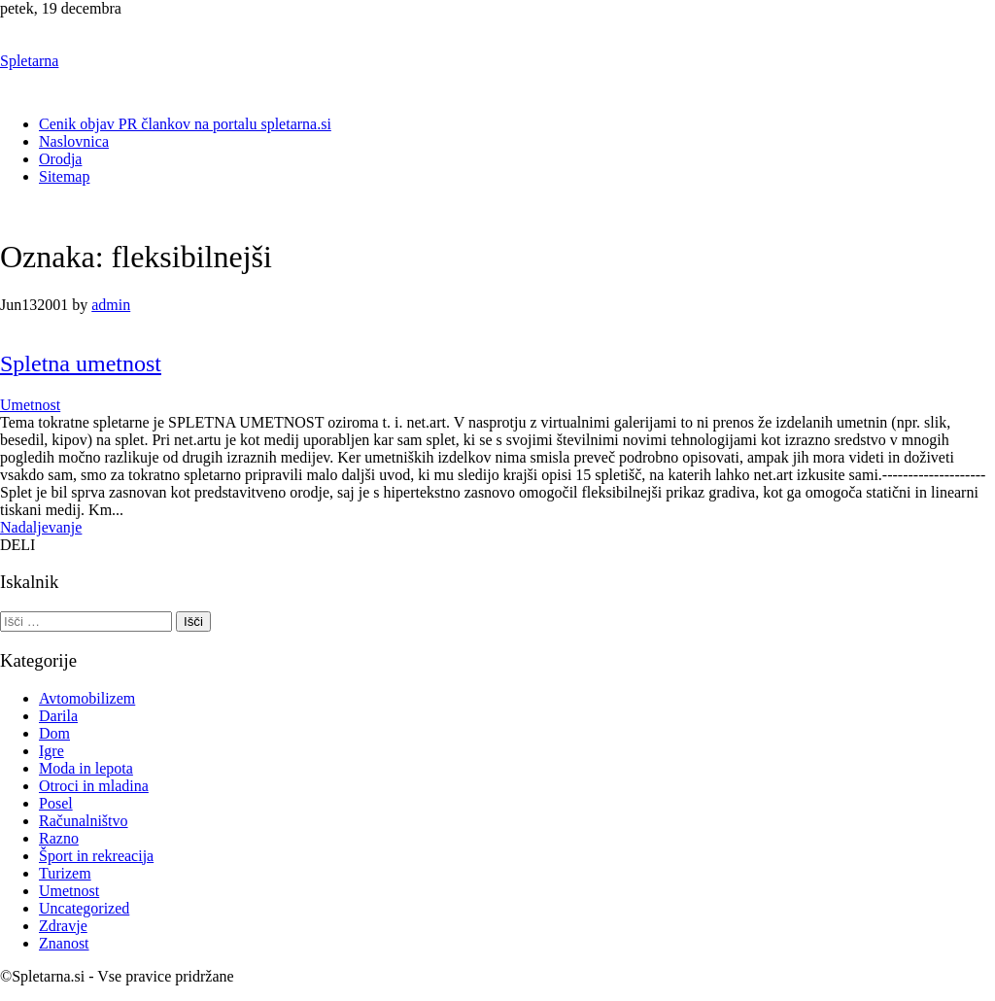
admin (110, 304)
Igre (51, 750)
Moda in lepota (86, 768)
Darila (58, 716)
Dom (54, 733)
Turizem (65, 873)
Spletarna (29, 60)
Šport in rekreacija (96, 855)
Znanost (64, 943)
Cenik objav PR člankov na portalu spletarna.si (185, 124)
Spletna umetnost (80, 363)
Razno (59, 838)
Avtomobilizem (87, 698)
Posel (56, 803)
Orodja (60, 159)
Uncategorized (84, 908)
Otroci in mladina (94, 785)
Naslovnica (74, 141)
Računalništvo (83, 820)
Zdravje (63, 925)
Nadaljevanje (41, 527)
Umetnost (30, 405)
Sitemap (64, 176)
